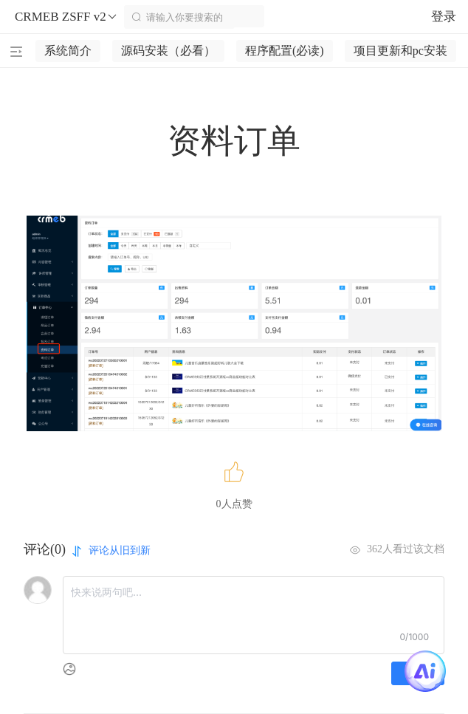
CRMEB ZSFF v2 (66, 17)
